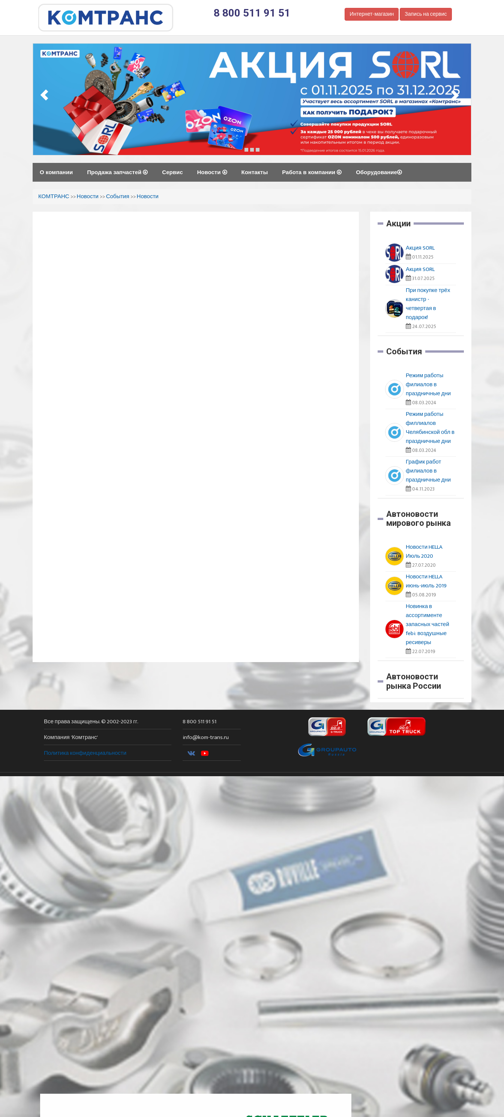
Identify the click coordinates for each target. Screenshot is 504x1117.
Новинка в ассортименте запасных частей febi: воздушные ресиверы (427, 624)
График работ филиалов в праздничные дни (428, 471)
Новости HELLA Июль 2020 (424, 551)
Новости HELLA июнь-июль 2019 (426, 581)
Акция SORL (420, 248)
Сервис (172, 172)
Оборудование (379, 172)
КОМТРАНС (53, 196)
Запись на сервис (426, 14)
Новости (212, 172)
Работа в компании (312, 172)
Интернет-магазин (372, 14)
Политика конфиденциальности (85, 753)
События (117, 196)
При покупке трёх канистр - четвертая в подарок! (428, 304)
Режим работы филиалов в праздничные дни (428, 384)
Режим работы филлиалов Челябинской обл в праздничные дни (430, 427)
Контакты (255, 172)
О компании (56, 172)
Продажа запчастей (117, 172)
